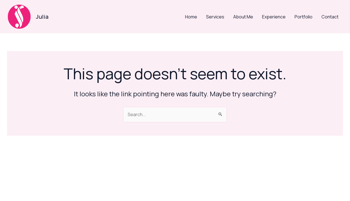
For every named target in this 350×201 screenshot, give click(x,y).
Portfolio (303, 17)
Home (191, 17)
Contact (330, 17)
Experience (274, 17)
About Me (243, 17)
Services (215, 17)
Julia (42, 16)
